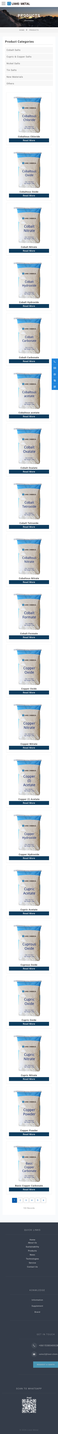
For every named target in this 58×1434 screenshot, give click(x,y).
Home (21, 30)
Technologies (49, 1259)
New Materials (15, 77)
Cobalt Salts (13, 50)
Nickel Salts (13, 63)
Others (10, 83)
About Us (49, 1243)
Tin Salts (12, 70)
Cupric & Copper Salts (19, 56)
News (49, 1255)
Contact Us (49, 1267)
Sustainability (49, 1247)
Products (34, 30)
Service (49, 1263)
